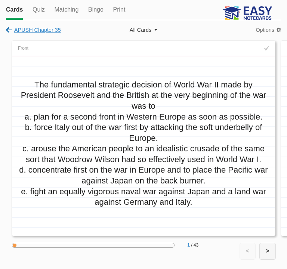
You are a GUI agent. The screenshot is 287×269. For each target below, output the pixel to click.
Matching (66, 9)
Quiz (39, 9)
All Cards (140, 30)
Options (265, 30)
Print (119, 9)
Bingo (96, 9)
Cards (14, 9)
